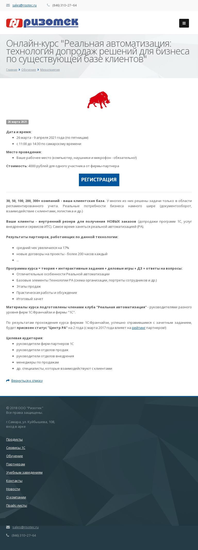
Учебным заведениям (24, 472)
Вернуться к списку (24, 380)
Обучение (14, 456)
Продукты (14, 439)
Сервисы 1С (15, 447)
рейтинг (138, 327)
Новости (13, 489)
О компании (16, 497)
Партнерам (15, 464)
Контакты (14, 480)
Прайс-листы (16, 505)
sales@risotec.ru (24, 5)
